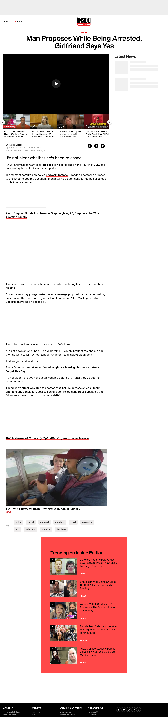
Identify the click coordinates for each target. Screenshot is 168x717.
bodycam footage (57, 175)
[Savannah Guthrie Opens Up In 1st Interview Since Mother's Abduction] (70, 126)
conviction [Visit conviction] (87, 522)
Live (19, 21)
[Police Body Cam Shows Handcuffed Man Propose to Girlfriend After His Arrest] (16, 126)
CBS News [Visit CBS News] (92, 714)
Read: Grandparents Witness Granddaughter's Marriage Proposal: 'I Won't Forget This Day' (52, 369)
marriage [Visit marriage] (59, 522)
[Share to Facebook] (89, 146)
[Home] (83, 21)
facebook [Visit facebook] (61, 529)
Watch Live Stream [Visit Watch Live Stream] (67, 714)
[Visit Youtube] (133, 709)
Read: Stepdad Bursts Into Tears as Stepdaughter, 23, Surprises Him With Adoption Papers (52, 215)
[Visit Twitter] (123, 709)
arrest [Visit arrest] (31, 522)
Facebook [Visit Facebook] (36, 712)
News (7, 21)
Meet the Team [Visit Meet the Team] (9, 714)
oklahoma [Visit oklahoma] (30, 529)
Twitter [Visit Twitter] (34, 714)
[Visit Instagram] (128, 709)
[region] (56, 84)
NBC (57, 395)
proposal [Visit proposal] (44, 522)
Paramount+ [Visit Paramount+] (93, 712)
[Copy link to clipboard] (102, 146)
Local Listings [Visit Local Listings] (65, 712)
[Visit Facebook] (118, 709)
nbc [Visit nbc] (17, 529)
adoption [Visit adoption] (46, 529)
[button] (56, 83)
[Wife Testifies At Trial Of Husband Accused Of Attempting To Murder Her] (43, 126)
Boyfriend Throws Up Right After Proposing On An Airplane (43, 508)
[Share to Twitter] (96, 146)
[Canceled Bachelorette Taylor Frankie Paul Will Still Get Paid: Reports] (97, 126)
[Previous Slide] (2, 122)
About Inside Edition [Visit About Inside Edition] (11, 712)
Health (83, 596)
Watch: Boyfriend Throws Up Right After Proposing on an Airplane (47, 438)
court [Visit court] (73, 522)
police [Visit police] (18, 522)
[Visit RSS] (138, 709)
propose (47, 165)
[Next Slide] (109, 122)
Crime (83, 574)
